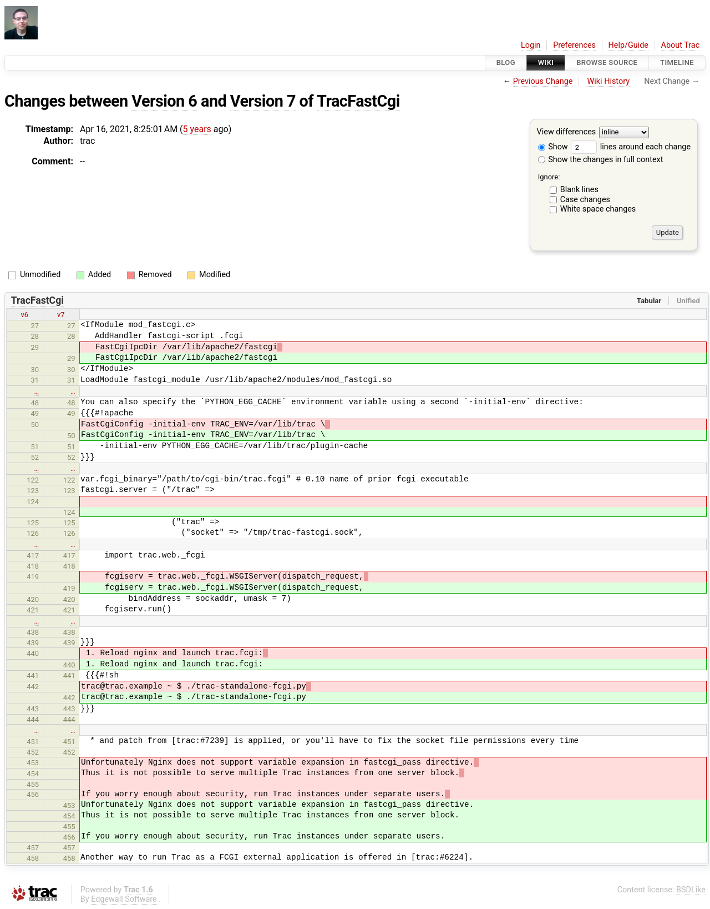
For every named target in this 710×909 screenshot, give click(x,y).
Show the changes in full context (600, 159)
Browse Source (606, 62)
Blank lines (579, 189)
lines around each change (631, 147)
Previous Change (543, 81)
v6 (24, 314)
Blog (505, 62)
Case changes (585, 199)
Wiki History (608, 81)
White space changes (598, 209)
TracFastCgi (358, 101)
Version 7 (263, 101)
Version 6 (164, 101)
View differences (566, 132)
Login (531, 45)
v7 (61, 314)
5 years (197, 129)
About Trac (680, 45)
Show (553, 147)
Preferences (574, 45)
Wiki (546, 62)
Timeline (677, 62)
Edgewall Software (124, 899)
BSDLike (691, 890)
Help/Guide (628, 45)
